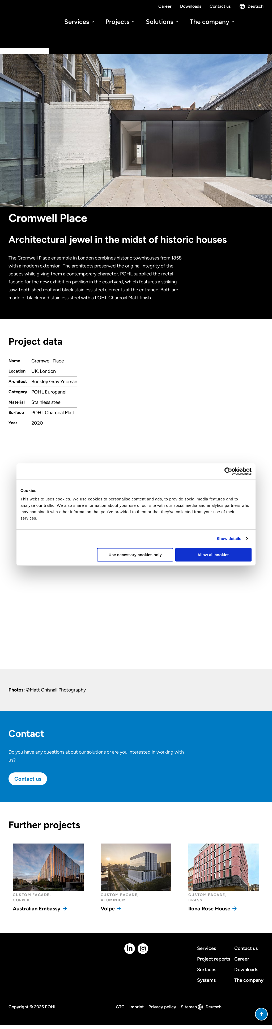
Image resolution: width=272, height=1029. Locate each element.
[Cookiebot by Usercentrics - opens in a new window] (228, 471)
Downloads (190, 6)
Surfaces (206, 969)
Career (165, 6)
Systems (206, 980)
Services (79, 21)
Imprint (136, 1006)
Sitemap (189, 1006)
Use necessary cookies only (135, 554)
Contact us (220, 6)
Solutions (162, 21)
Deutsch (251, 6)
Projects (120, 21)
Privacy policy (162, 1006)
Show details (229, 538)
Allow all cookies (213, 554)
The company (212, 21)
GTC (120, 1006)
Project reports (213, 959)
